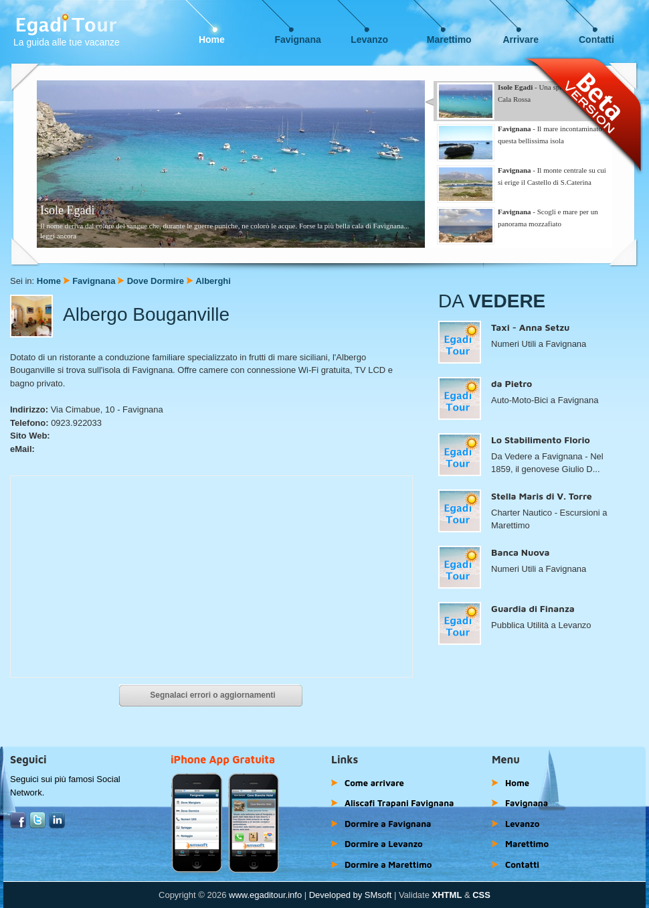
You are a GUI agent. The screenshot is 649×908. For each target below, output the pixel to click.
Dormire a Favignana (388, 823)
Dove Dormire (155, 281)
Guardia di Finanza (533, 608)
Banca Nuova (520, 552)
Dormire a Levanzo (384, 843)
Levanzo (369, 39)
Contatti (596, 39)
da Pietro (511, 383)
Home (212, 39)
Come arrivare (374, 782)
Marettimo (449, 39)
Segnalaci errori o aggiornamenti (212, 695)
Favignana (298, 39)
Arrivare (520, 39)
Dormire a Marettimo (388, 864)
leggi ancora (58, 236)
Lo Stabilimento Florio (540, 439)
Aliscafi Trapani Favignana (399, 803)
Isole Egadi (67, 210)
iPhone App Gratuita (223, 759)
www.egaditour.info (265, 895)
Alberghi (213, 281)
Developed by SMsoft (350, 895)
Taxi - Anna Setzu (530, 327)
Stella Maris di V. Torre (541, 496)
